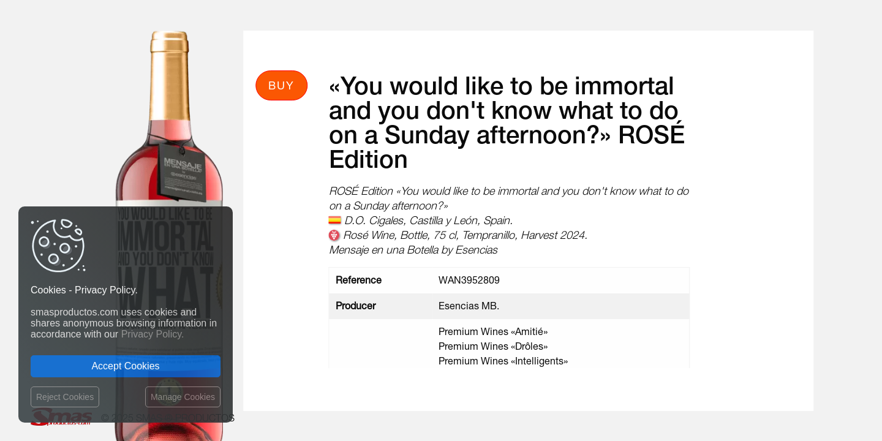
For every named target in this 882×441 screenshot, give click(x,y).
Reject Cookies (65, 397)
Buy (281, 85)
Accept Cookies (125, 366)
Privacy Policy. (152, 334)
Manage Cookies (183, 397)
